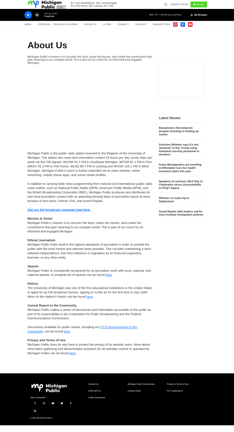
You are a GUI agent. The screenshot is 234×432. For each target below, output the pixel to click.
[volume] (37, 21)
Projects (90, 31)
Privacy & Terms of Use (178, 391)
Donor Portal (181, 8)
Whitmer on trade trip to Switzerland (174, 206)
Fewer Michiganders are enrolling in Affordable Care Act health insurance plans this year (180, 174)
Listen (107, 31)
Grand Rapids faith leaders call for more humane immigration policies (181, 220)
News (27, 31)
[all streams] (199, 22)
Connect (123, 31)
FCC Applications (175, 397)
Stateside (44, 31)
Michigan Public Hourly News (141, 391)
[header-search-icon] (167, 7)
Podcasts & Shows (65, 31)
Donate (202, 7)
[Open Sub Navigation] (33, 31)
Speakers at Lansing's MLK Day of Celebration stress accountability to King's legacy (181, 191)
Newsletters (161, 31)
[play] (28, 21)
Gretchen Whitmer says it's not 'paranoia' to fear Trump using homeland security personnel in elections (179, 156)
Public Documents (96, 404)
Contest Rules (134, 397)
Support (140, 31)
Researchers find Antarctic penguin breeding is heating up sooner (179, 138)
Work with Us (94, 397)
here (109, 281)
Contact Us (93, 391)
